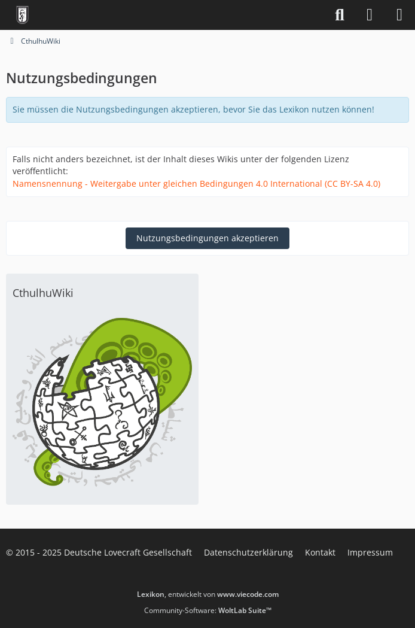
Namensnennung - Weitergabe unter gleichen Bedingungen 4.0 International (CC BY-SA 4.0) (196, 183)
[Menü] (399, 15)
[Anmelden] (370, 15)
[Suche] (340, 15)
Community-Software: (207, 610)
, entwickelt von (208, 594)
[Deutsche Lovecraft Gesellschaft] (22, 15)
